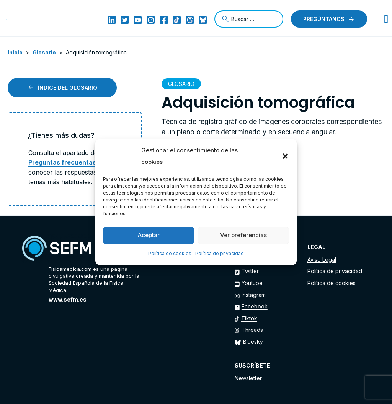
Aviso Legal (321, 259)
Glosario (44, 52)
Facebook (255, 306)
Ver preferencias (243, 235)
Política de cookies (169, 253)
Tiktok (249, 318)
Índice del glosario (67, 87)
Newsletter (248, 378)
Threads (252, 329)
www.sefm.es (68, 299)
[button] (285, 156)
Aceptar (149, 235)
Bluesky (253, 341)
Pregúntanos (324, 19)
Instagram (254, 295)
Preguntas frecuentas (62, 162)
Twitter (250, 271)
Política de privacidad (219, 253)
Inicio (15, 52)
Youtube (252, 283)
